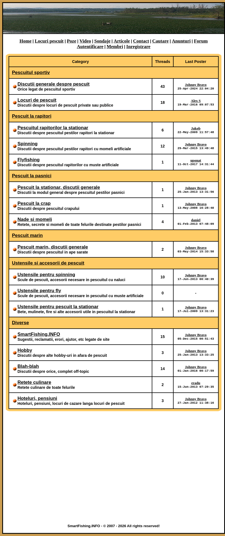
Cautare (160, 41)
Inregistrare (138, 46)
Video (85, 41)
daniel (195, 220)
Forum (201, 41)
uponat (195, 160)
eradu (195, 383)
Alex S (196, 100)
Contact (141, 41)
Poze (71, 41)
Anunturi (181, 41)
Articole (122, 41)
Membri (115, 46)
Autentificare (90, 46)
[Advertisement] (52, 467)
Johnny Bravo (195, 84)
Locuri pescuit (49, 41)
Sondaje (102, 41)
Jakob (195, 128)
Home (26, 41)
